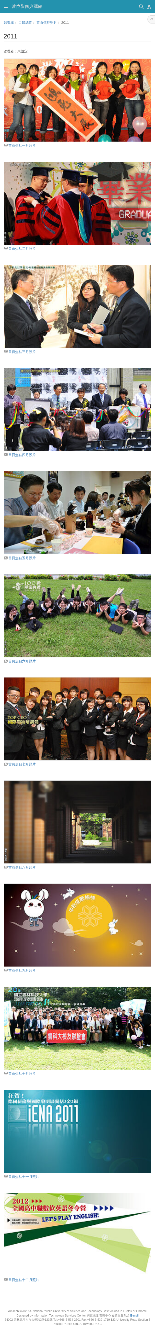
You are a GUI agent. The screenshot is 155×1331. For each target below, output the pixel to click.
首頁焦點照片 (46, 22)
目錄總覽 (25, 22)
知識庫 (9, 22)
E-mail (134, 1315)
